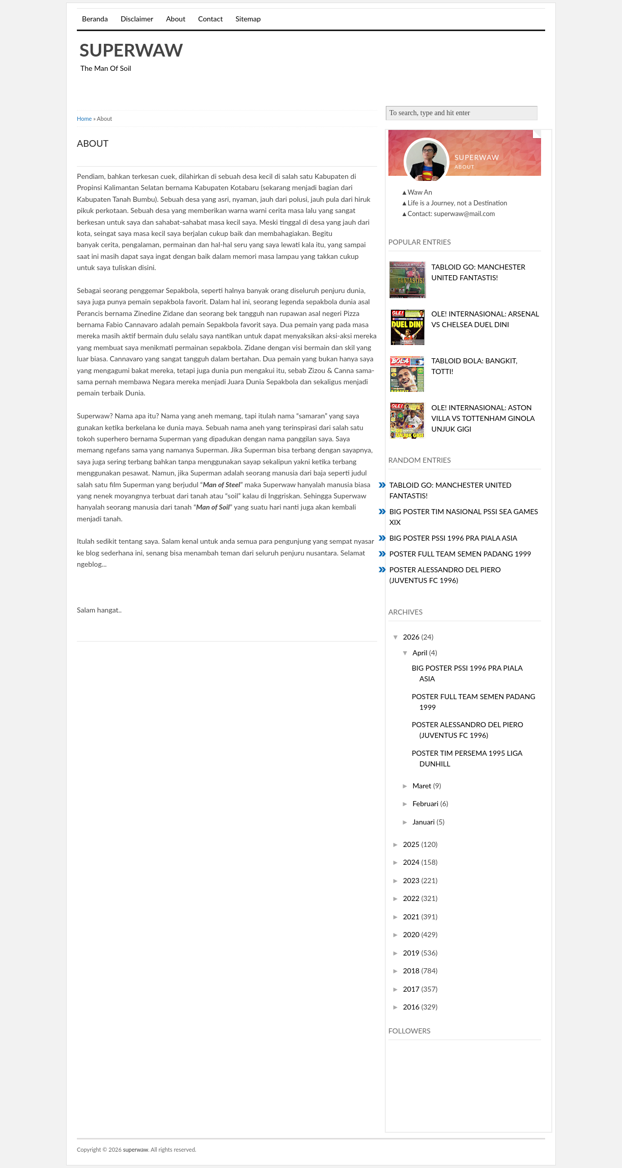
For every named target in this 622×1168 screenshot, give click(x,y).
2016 (412, 1006)
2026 (412, 636)
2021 (412, 916)
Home (84, 118)
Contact (210, 18)
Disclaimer (137, 18)
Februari (426, 803)
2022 (412, 898)
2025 (412, 844)
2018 (412, 970)
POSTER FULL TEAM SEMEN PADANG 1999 (460, 553)
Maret (422, 785)
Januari (424, 821)
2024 (412, 862)
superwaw (131, 49)
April (420, 652)
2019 (412, 952)
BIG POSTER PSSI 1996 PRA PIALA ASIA (453, 538)
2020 (412, 934)
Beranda (95, 18)
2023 (412, 880)
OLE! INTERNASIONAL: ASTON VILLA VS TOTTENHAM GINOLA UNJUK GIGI (483, 418)
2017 (412, 989)
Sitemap (248, 18)
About (175, 18)
